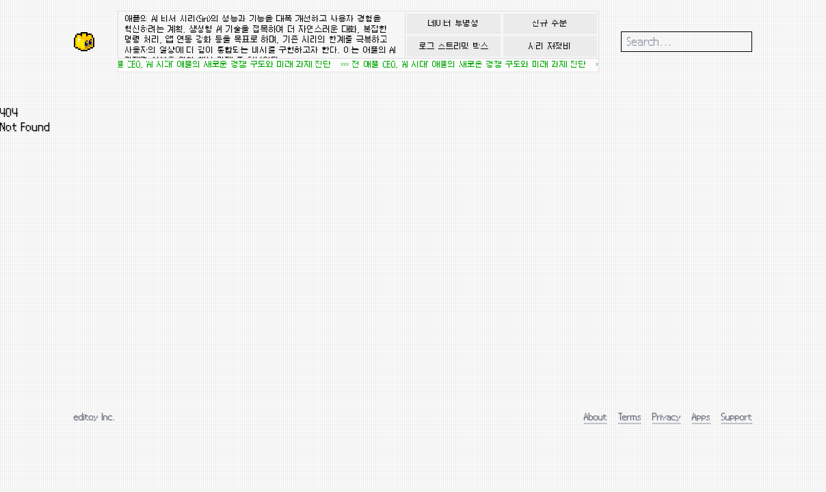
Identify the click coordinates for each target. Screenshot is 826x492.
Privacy (666, 416)
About (595, 416)
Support (736, 416)
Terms (629, 416)
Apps (701, 416)
